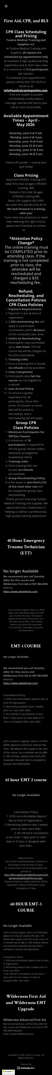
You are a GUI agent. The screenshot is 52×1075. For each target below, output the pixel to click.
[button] (6, 6)
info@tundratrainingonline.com (26, 90)
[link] (26, 1067)
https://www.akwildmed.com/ (20, 591)
